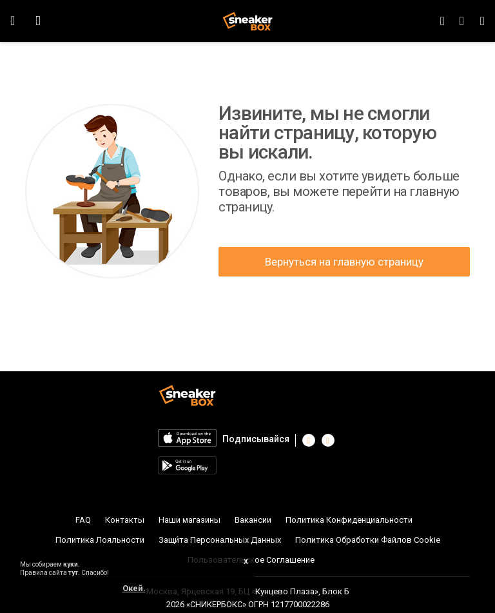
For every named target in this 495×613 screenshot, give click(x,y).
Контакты (124, 520)
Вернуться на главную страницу (344, 261)
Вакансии (253, 520)
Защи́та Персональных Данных (220, 540)
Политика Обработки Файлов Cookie (367, 540)
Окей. (134, 588)
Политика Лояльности (99, 540)
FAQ (83, 520)
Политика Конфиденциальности (349, 520)
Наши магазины (189, 520)
